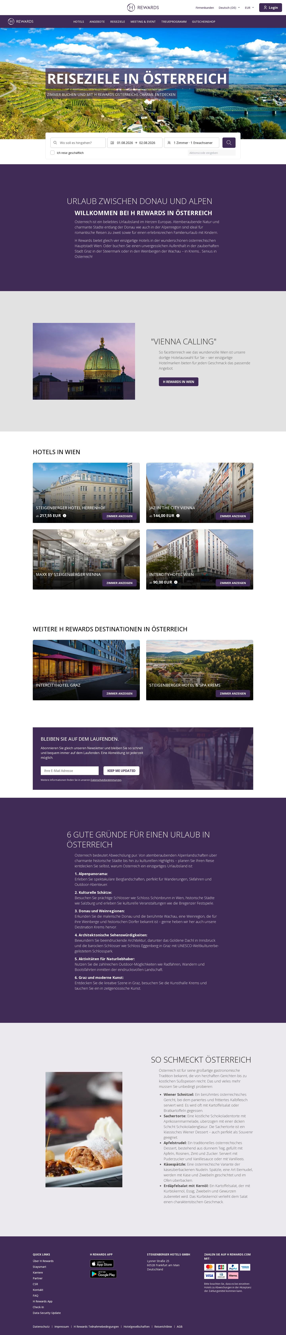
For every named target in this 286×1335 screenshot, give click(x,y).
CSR (35, 1284)
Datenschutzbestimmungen (106, 780)
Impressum (62, 1326)
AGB (181, 1326)
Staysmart (39, 1267)
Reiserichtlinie (164, 1326)
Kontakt (38, 1290)
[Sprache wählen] (229, 7)
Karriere (38, 1272)
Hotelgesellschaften (138, 1326)
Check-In (38, 1307)
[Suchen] (229, 143)
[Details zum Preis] (65, 516)
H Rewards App (42, 1301)
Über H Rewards (43, 1261)
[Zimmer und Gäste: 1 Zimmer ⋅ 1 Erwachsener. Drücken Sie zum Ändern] (191, 143)
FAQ (35, 1295)
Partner (38, 1278)
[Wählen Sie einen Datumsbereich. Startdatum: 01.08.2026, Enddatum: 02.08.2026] (134, 143)
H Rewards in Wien (178, 382)
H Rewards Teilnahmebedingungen (97, 1326)
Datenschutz (42, 1326)
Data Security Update (47, 1313)
